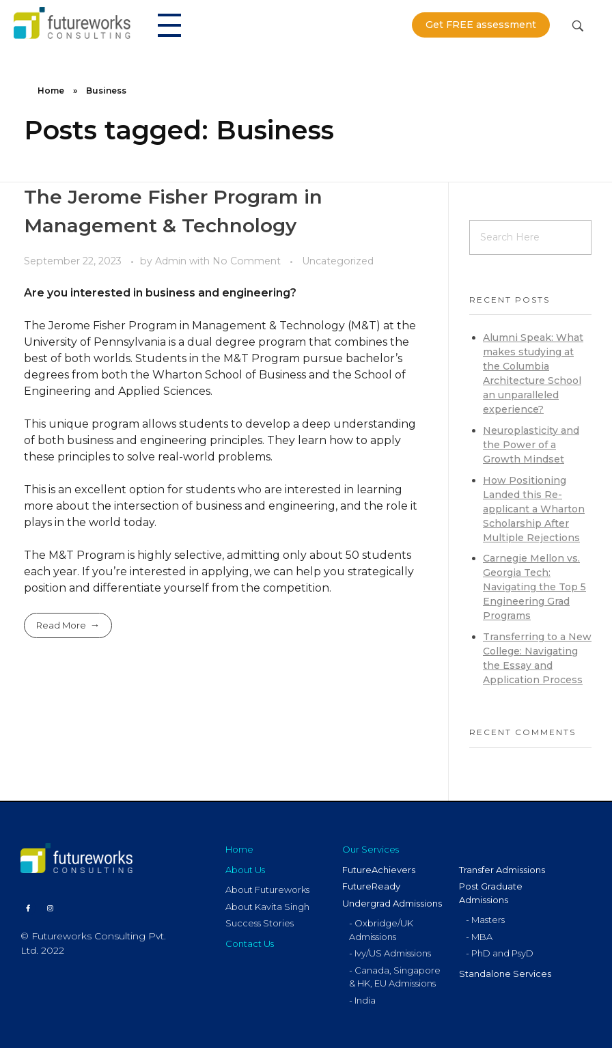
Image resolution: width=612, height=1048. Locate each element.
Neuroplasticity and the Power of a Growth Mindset (531, 444)
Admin (172, 261)
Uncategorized (338, 261)
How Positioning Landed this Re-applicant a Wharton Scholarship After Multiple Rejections (534, 509)
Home (51, 90)
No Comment (246, 261)
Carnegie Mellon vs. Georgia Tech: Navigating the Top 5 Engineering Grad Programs (534, 587)
